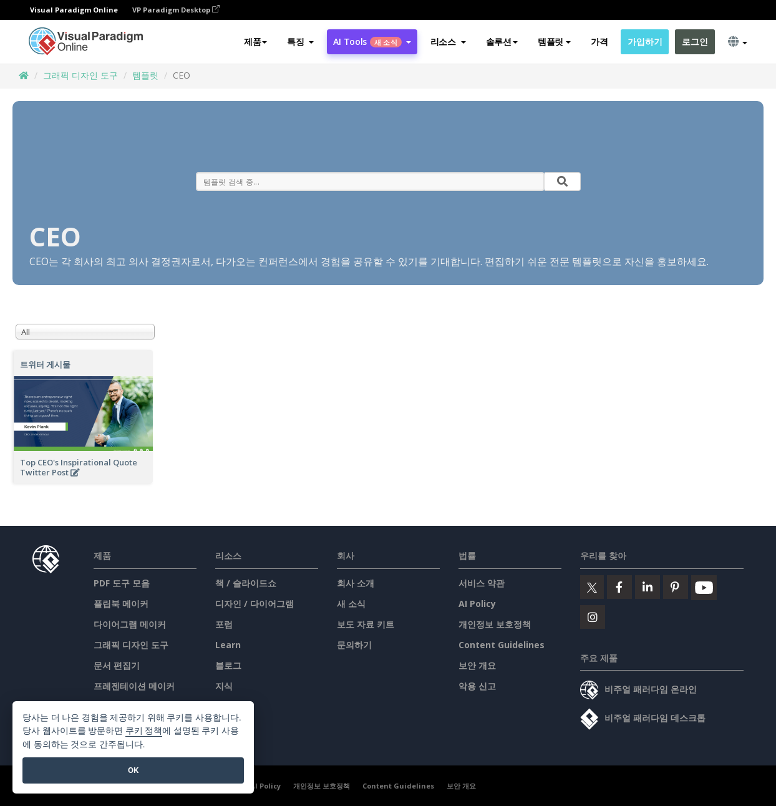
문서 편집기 (117, 665)
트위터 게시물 (45, 364)
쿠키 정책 (144, 731)
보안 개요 (477, 665)
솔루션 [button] (502, 41)
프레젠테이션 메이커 (134, 686)
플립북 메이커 (121, 603)
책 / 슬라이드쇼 (245, 583)
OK (133, 770)
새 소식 (351, 603)
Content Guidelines (501, 645)
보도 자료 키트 (365, 624)
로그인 (694, 41)
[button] (300, 41)
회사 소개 (355, 583)
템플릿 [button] (554, 41)
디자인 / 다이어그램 (254, 603)
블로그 (228, 665)
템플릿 (145, 75)
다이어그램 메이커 (130, 624)
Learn (228, 645)
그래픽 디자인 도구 (80, 75)
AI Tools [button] (371, 41)
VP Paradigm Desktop (176, 9)
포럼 (224, 624)
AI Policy (477, 603)
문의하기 (354, 645)
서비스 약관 (481, 583)
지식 (224, 686)
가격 (599, 41)
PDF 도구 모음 (122, 583)
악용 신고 (477, 686)
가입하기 (645, 41)
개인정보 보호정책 (494, 624)
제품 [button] (255, 41)
